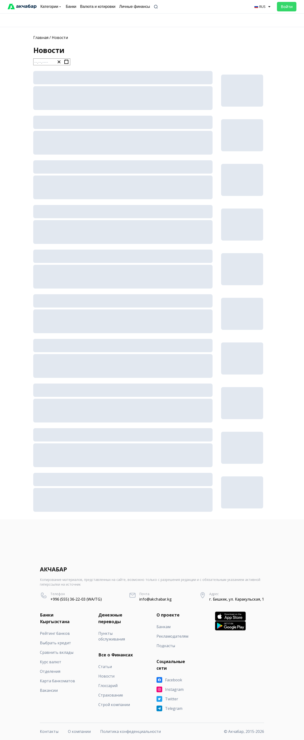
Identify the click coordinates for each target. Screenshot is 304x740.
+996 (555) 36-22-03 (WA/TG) (76, 599)
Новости (60, 37)
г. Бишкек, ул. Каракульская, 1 (236, 599)
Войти (287, 6)
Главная (40, 37)
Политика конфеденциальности (130, 731)
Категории (51, 7)
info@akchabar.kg (155, 599)
